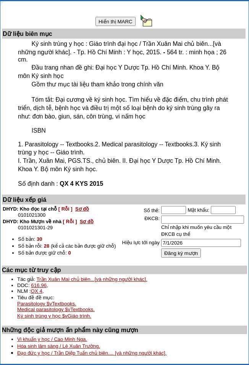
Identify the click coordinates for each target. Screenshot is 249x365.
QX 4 (36, 291)
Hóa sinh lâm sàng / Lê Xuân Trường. (58, 346)
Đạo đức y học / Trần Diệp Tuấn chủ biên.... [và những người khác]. (92, 353)
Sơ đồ (82, 209)
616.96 (39, 285)
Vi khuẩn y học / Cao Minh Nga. (52, 339)
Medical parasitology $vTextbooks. (56, 309)
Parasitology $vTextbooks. (46, 304)
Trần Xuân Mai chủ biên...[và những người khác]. (91, 279)
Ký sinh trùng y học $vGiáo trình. (54, 316)
